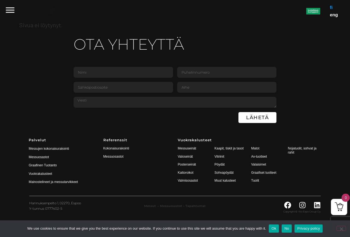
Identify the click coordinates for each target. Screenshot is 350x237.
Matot (255, 148)
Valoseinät (185, 156)
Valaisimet (258, 164)
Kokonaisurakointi (116, 148)
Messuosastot (113, 156)
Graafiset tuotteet (263, 173)
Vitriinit (219, 156)
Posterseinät (187, 164)
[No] (341, 228)
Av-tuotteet (259, 156)
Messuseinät (187, 148)
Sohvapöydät (224, 173)
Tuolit (255, 180)
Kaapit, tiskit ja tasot (229, 148)
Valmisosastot (188, 180)
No (286, 228)
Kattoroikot (185, 173)
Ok (274, 228)
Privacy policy (308, 228)
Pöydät (219, 164)
